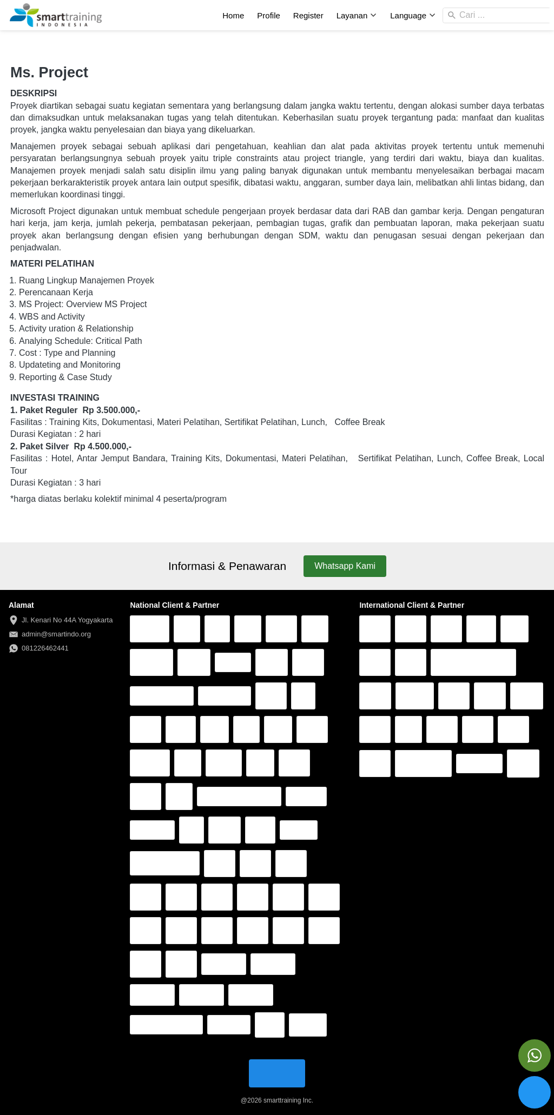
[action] (534, 1055)
